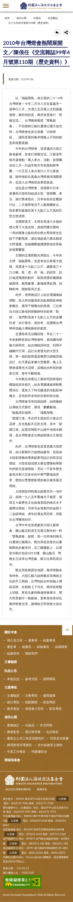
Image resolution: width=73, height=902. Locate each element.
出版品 (37, 18)
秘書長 (26, 646)
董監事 (11, 646)
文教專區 (31, 695)
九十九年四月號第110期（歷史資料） (29, 22)
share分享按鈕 (66, 32)
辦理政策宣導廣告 (19, 745)
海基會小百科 (34, 708)
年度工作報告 (16, 751)
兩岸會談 (13, 708)
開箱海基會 (12, 760)
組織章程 (13, 653)
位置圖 (62, 798)
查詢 (67, 6)
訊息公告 (10, 670)
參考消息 (31, 679)
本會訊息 (13, 679)
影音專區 (55, 708)
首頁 (7, 18)
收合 (67, 630)
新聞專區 (49, 679)
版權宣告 (42, 789)
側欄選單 (6, 6)
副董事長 (49, 640)
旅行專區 (13, 702)
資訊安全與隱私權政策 (18, 789)
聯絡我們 (31, 653)
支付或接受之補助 (50, 745)
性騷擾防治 (39, 751)
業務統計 (13, 725)
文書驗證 (10, 662)
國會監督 (13, 732)
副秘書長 (43, 646)
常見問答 (46, 725)
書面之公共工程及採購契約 (25, 738)
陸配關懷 (31, 702)
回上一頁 (57, 32)
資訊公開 (21, 18)
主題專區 (10, 687)
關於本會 (10, 632)
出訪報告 (52, 732)
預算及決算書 (59, 738)
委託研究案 (33, 732)
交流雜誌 (53, 18)
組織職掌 (61, 646)
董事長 (33, 640)
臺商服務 (49, 695)
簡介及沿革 (15, 640)
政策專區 (49, 702)
